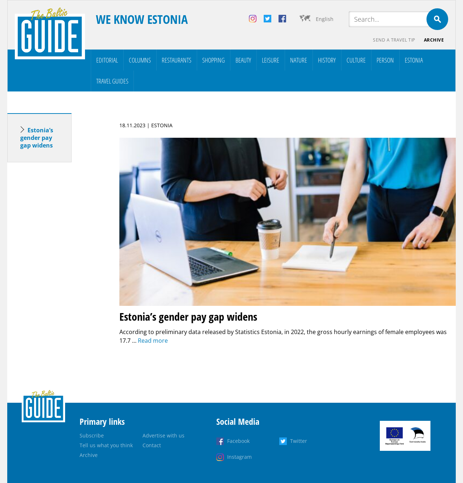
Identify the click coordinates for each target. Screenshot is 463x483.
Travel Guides (112, 81)
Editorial (107, 60)
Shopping (213, 60)
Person (385, 60)
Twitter (298, 440)
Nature (298, 60)
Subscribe (92, 435)
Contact (152, 445)
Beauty (243, 60)
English (325, 19)
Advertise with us (163, 435)
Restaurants (176, 60)
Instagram (239, 456)
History (327, 60)
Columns (140, 60)
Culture (356, 60)
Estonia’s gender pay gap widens (36, 137)
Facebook (238, 440)
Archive (434, 40)
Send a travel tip (394, 40)
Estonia (414, 60)
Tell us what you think (106, 445)
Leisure (270, 60)
